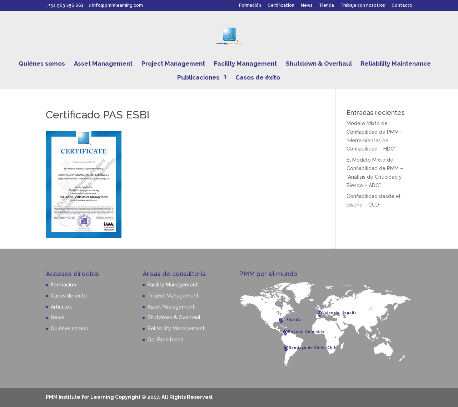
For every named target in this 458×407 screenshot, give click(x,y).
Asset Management (103, 64)
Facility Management (245, 64)
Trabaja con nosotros (362, 5)
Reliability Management (176, 328)
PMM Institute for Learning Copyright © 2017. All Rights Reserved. (130, 397)
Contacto (402, 5)
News (307, 5)
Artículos (61, 307)
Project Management (173, 64)
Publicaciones (198, 78)
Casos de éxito (257, 78)
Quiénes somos (42, 64)
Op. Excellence (166, 339)
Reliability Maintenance (396, 64)
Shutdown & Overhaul (319, 64)
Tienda (326, 5)
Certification (281, 5)
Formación (250, 5)
